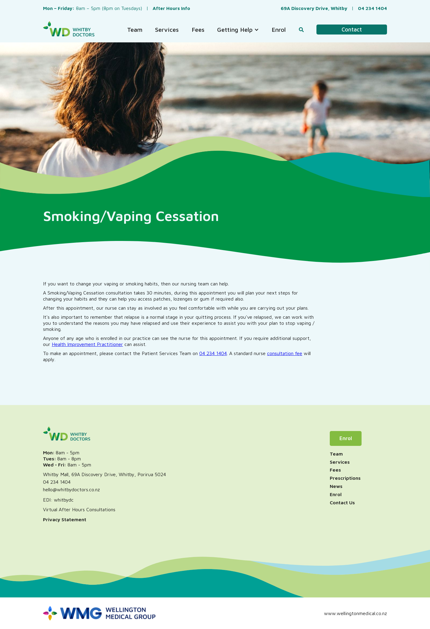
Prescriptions (345, 478)
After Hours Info (171, 8)
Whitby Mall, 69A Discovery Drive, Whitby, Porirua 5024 (104, 474)
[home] (68, 29)
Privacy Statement (64, 519)
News (336, 486)
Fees (335, 470)
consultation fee (284, 353)
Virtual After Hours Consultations (79, 509)
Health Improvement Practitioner (87, 344)
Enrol (345, 438)
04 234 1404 (213, 353)
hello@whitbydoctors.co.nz (71, 489)
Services (340, 462)
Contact (352, 29)
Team (336, 453)
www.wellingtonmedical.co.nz (355, 613)
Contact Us (342, 502)
